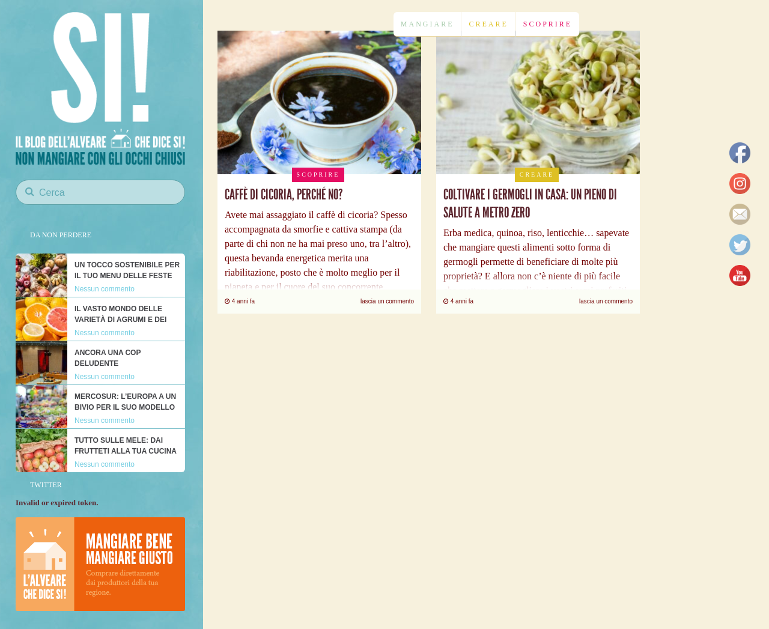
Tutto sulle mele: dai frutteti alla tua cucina (125, 445)
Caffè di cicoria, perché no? (284, 194)
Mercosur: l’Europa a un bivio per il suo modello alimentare (125, 407)
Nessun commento (104, 289)
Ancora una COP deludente (107, 358)
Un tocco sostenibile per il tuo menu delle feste (127, 270)
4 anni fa (240, 301)
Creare (488, 24)
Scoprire (547, 24)
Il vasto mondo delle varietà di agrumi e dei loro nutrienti (120, 320)
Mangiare (427, 24)
